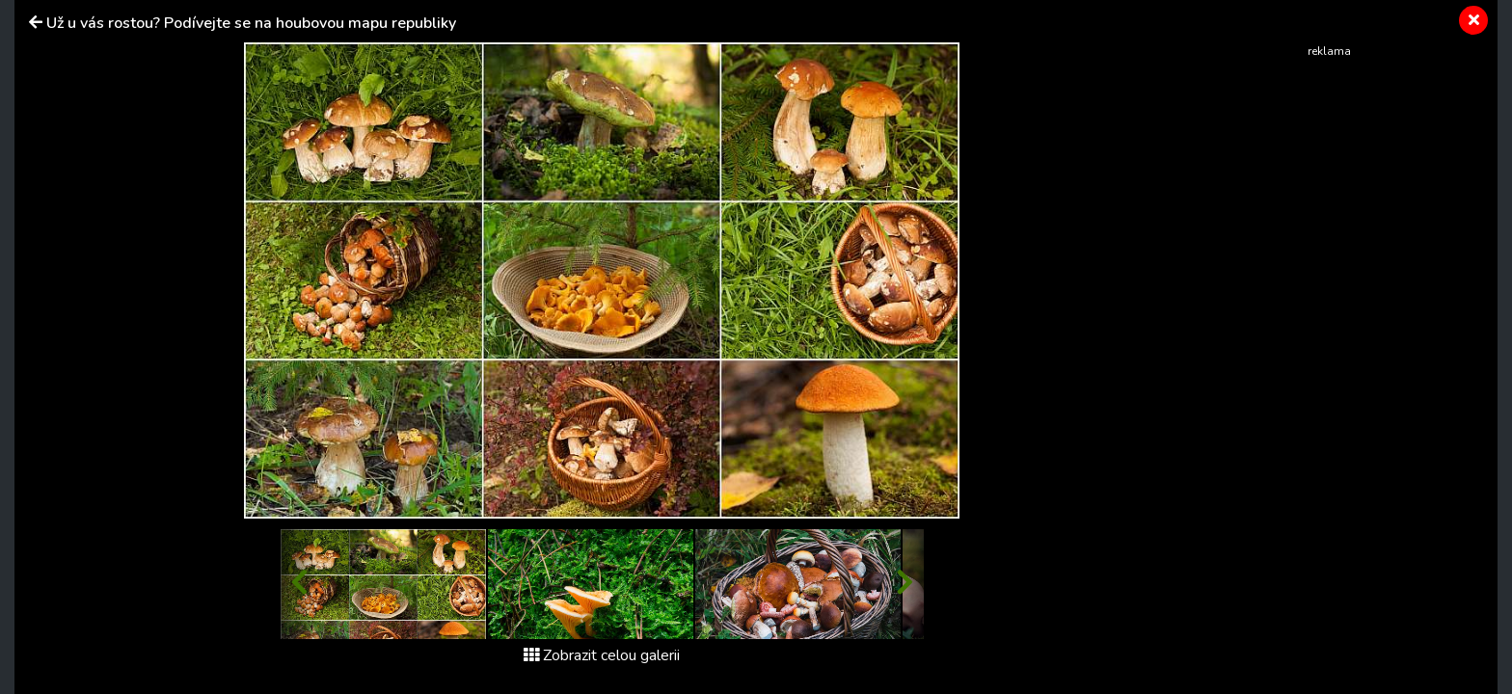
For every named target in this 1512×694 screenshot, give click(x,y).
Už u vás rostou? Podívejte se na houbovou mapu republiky (251, 23)
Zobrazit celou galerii (602, 655)
